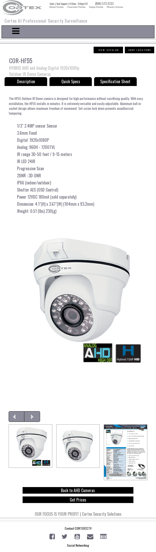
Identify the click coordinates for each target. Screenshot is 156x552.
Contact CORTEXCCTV (78, 528)
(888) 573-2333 (104, 4)
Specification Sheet (115, 81)
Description (26, 81)
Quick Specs (70, 81)
